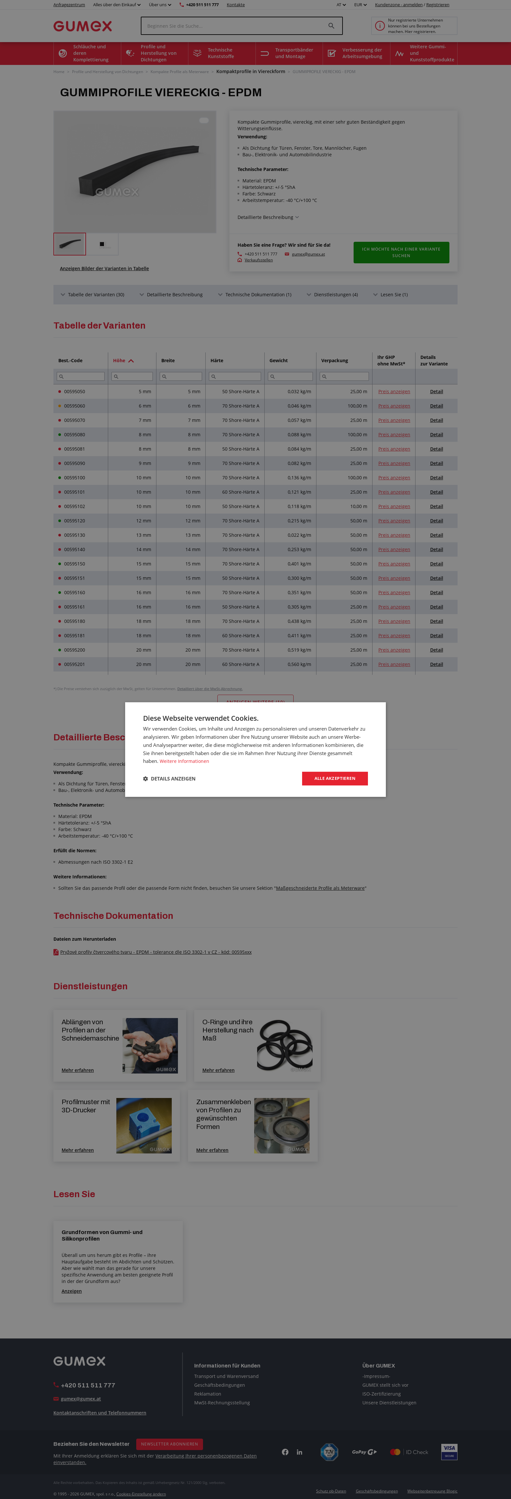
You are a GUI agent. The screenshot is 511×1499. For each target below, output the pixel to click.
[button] (169, 778)
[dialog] (255, 749)
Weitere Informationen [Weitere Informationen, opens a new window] (185, 760)
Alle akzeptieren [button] (333, 778)
